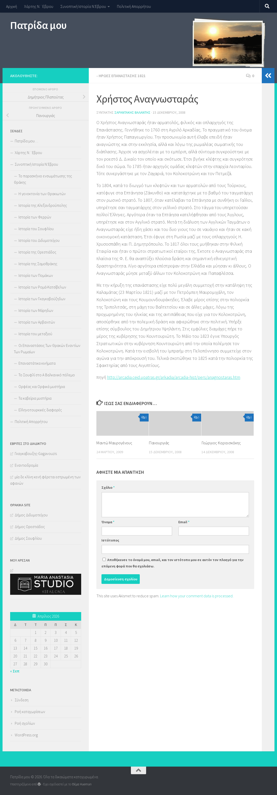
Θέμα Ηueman (82, 784)
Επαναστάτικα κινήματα (37, 363)
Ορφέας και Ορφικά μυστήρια (42, 386)
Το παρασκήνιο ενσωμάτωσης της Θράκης (43, 179)
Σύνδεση (21, 700)
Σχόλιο (108, 487)
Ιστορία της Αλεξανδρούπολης (43, 205)
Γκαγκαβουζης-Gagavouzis (36, 453)
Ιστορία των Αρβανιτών (37, 322)
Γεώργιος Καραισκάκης (221, 443)
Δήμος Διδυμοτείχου (31, 515)
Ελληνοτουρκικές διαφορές (40, 410)
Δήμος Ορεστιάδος (30, 526)
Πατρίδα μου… (26, 141)
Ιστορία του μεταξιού (35, 333)
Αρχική (11, 6)
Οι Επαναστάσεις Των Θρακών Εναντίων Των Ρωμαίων (47, 348)
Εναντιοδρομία (26, 465)
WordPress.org (26, 735)
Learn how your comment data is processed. (196, 595)
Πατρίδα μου (38, 25)
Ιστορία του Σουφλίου (36, 228)
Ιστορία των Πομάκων (36, 275)
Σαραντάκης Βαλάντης (132, 112)
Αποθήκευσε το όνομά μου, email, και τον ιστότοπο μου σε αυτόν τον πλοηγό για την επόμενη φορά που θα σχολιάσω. (172, 562)
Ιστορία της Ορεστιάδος (37, 252)
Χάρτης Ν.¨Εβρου (38, 6)
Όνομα (107, 522)
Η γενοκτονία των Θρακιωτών (42, 193)
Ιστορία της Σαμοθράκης (38, 263)
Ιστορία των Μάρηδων (36, 310)
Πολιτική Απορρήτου (134, 6)
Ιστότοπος (110, 540)
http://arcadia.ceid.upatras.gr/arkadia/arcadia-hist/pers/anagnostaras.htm (177, 377)
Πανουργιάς (159, 443)
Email (183, 522)
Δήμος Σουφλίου (28, 538)
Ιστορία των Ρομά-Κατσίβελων (42, 287)
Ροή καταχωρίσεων (30, 711)
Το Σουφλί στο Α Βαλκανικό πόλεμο (47, 375)
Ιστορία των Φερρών (35, 217)
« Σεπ (15, 671)
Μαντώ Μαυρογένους (115, 443)
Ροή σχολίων (25, 723)
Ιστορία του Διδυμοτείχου (39, 240)
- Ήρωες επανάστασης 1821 (121, 75)
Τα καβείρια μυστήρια (35, 398)
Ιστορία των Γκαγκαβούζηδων (42, 298)
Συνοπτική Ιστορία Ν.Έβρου (83, 6)
